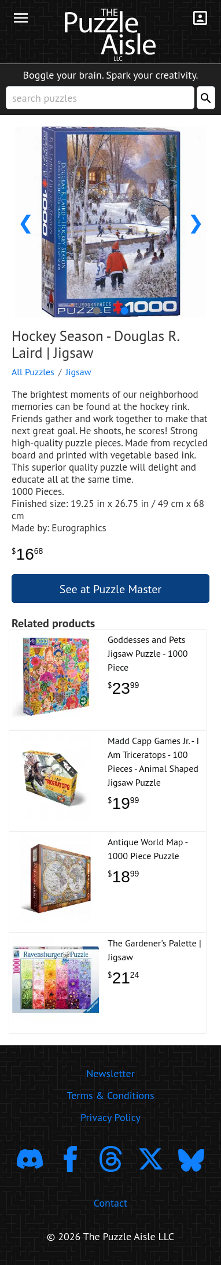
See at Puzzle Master (110, 589)
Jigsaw (78, 372)
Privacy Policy (110, 1117)
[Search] (206, 97)
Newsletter (110, 1073)
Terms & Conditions (110, 1095)
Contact (110, 1202)
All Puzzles (33, 372)
